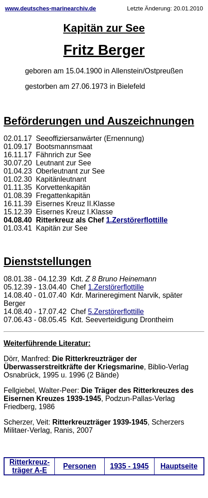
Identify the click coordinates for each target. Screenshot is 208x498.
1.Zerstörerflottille (137, 220)
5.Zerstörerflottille (116, 311)
